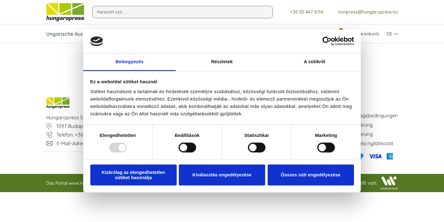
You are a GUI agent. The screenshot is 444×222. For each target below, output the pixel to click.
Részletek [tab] (222, 61)
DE (390, 34)
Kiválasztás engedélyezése (222, 175)
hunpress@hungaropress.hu (363, 12)
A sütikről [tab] (314, 61)
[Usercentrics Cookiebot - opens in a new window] (327, 41)
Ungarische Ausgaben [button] (72, 34)
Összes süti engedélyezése (310, 175)
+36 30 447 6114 (302, 12)
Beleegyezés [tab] (129, 61)
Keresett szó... (111, 12)
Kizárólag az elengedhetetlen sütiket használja (133, 175)
